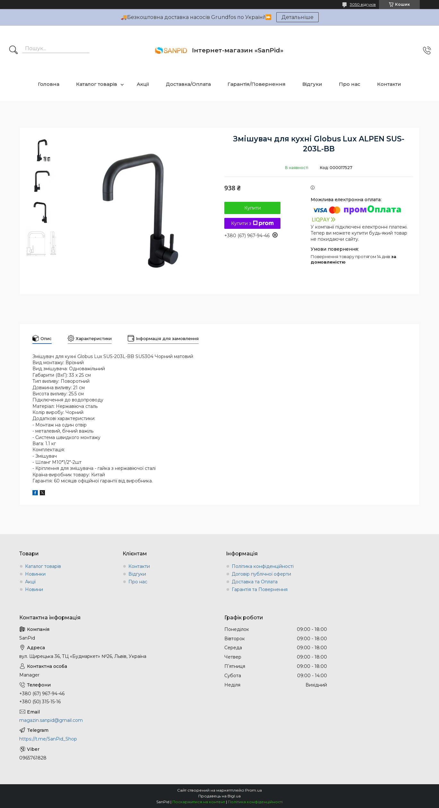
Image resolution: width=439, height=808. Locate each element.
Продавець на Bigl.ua (219, 796)
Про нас (349, 84)
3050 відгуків (363, 4)
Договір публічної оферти (261, 574)
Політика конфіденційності (263, 566)
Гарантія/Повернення (257, 84)
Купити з (252, 223)
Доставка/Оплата (188, 84)
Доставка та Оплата (255, 582)
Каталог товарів (96, 84)
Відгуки (312, 84)
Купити (252, 208)
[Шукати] (13, 50)
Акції (143, 84)
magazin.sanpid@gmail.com (51, 720)
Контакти (389, 84)
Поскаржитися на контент (198, 801)
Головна (48, 84)
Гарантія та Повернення (260, 589)
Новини (34, 589)
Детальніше (297, 17)
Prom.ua (253, 790)
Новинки (35, 574)
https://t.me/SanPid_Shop (48, 739)
